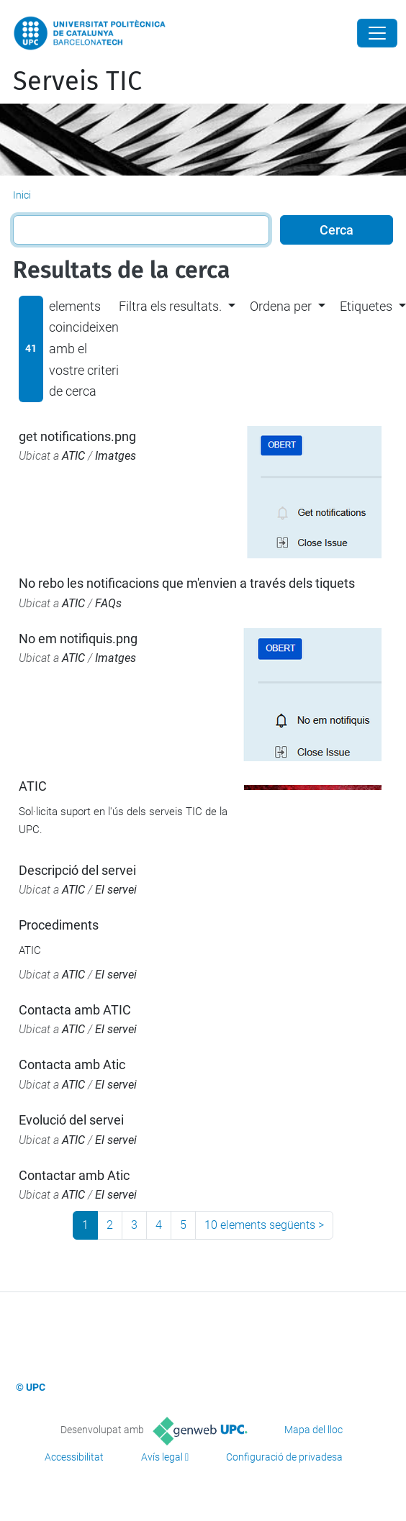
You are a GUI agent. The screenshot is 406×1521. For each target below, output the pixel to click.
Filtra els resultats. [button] (170, 306)
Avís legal (162, 1457)
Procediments (59, 924)
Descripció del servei (77, 870)
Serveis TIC (77, 81)
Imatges (115, 456)
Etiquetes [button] (366, 306)
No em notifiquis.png (78, 638)
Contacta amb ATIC (75, 1009)
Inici (22, 195)
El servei (116, 889)
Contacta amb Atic (72, 1064)
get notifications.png (77, 436)
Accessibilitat (74, 1457)
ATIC (73, 456)
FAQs (108, 603)
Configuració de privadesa (284, 1457)
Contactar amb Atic (74, 1175)
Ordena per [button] (281, 306)
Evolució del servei (71, 1119)
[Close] (377, 33)
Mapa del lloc (313, 1429)
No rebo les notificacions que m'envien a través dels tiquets (187, 583)
